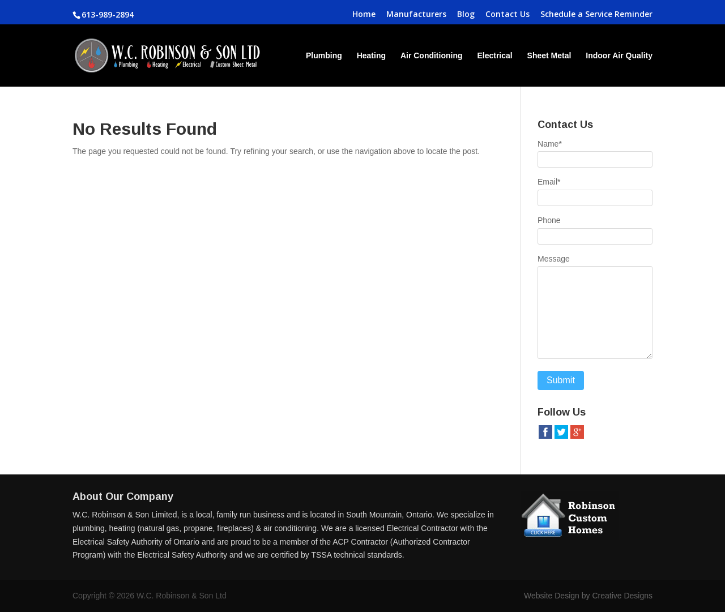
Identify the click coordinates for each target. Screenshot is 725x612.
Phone (549, 220)
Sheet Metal (549, 56)
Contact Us (507, 14)
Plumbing (324, 56)
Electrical (494, 56)
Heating (371, 56)
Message (554, 258)
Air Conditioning (431, 56)
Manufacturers (416, 14)
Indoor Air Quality (619, 56)
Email (549, 181)
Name (550, 143)
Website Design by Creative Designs (588, 595)
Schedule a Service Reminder (596, 14)
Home (364, 14)
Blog (466, 14)
